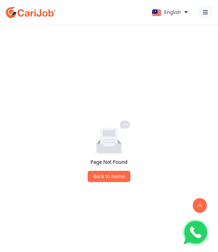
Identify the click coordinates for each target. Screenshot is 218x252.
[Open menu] (205, 12)
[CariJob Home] (31, 12)
